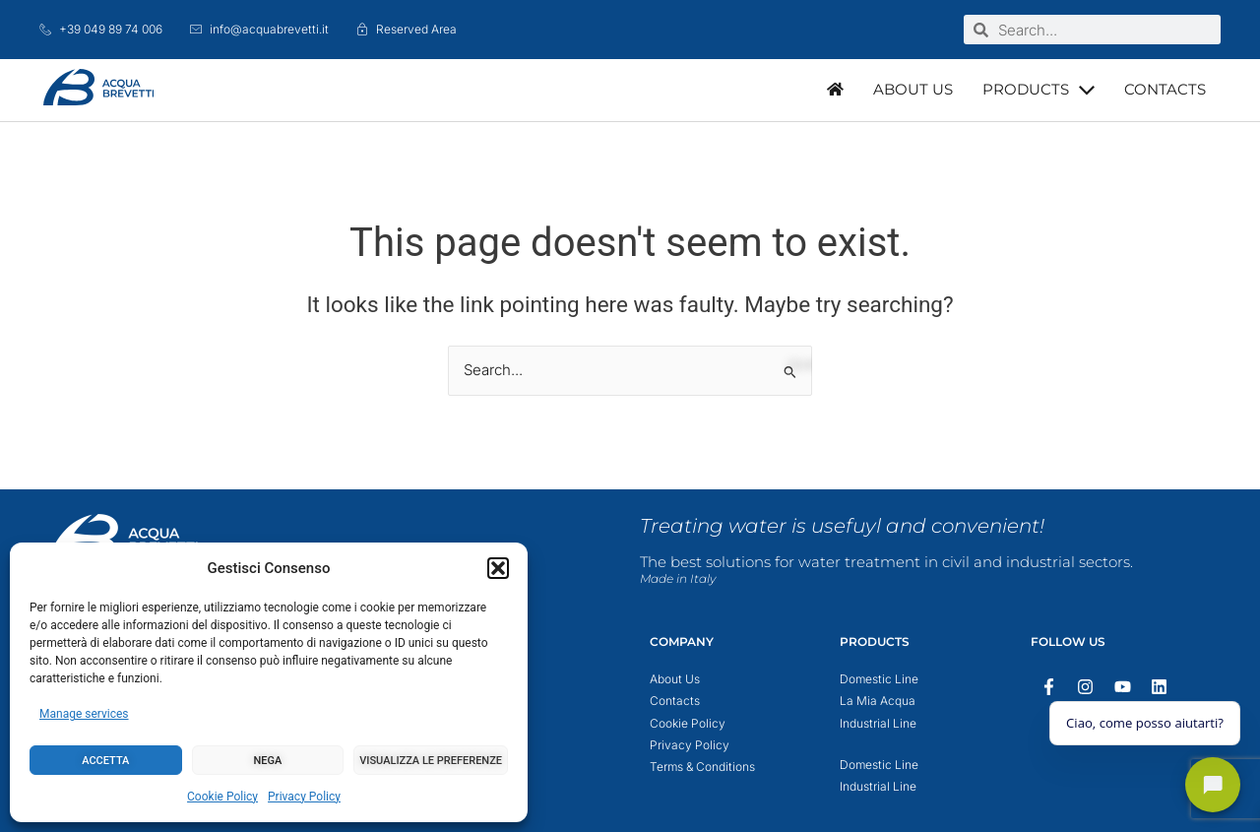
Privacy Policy (304, 796)
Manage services (84, 714)
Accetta (105, 760)
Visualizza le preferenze (430, 760)
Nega (268, 760)
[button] (498, 568)
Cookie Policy (222, 796)
